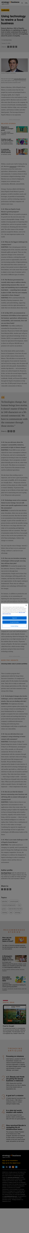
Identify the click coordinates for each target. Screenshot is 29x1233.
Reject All (14, 618)
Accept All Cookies (14, 622)
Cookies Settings (14, 626)
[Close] (26, 605)
